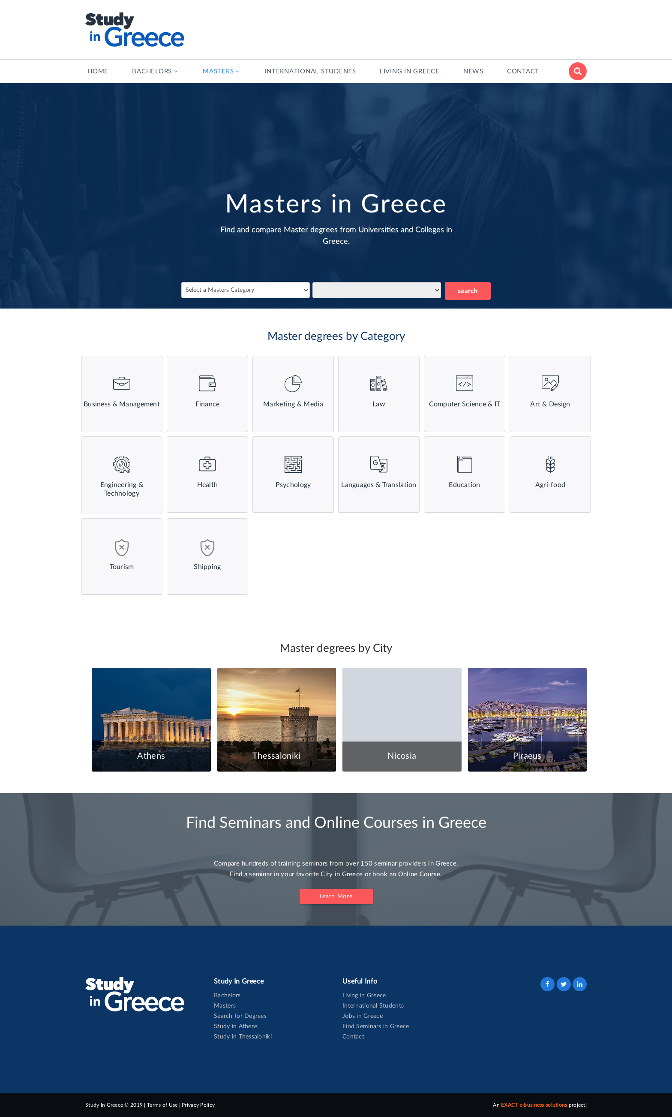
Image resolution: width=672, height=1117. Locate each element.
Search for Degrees (240, 1016)
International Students (373, 1006)
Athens (151, 756)
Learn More (336, 896)
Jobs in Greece (362, 1016)
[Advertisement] (431, 28)
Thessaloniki (276, 756)
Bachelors (227, 996)
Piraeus (527, 756)
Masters (225, 1006)
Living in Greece (364, 996)
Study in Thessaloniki (243, 1037)
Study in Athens (236, 1026)
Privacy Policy (198, 1105)
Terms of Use (162, 1105)
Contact (353, 1037)
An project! (540, 1105)
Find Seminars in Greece (375, 1026)
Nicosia (401, 756)
